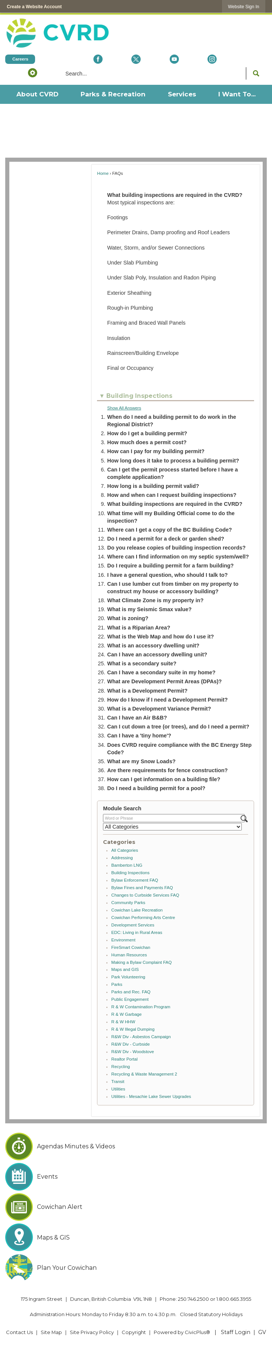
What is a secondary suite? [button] (141, 663)
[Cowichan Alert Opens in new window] (135, 1207)
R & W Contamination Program (140, 1007)
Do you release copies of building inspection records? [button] (176, 548)
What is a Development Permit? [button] (147, 691)
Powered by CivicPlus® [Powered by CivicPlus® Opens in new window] (182, 1332)
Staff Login (235, 1332)
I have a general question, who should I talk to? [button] (167, 575)
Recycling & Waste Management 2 (144, 1074)
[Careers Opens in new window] (20, 59)
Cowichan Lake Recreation (137, 910)
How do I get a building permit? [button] (147, 433)
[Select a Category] (172, 826)
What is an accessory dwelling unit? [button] (153, 646)
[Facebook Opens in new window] (98, 59)
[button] (32, 72)
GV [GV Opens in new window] (262, 1332)
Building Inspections (130, 872)
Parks (116, 984)
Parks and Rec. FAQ (130, 992)
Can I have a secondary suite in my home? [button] (161, 672)
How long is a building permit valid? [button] (153, 486)
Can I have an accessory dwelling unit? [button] (157, 654)
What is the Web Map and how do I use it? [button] (160, 637)
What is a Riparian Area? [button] (138, 628)
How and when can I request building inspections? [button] (171, 495)
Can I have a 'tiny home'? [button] (139, 736)
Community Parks (128, 902)
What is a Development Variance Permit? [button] (159, 709)
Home (103, 173)
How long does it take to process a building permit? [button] (173, 461)
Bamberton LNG (126, 865)
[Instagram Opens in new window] (212, 59)
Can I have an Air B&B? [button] (137, 718)
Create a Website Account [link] (34, 6)
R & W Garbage (126, 1014)
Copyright (134, 1332)
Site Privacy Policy (92, 1332)
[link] (243, 6)
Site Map (51, 1332)
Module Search (122, 808)
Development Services (132, 925)
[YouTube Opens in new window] (174, 59)
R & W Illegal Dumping (132, 1029)
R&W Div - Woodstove (132, 1051)
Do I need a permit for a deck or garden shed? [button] (165, 539)
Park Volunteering (128, 977)
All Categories (124, 850)
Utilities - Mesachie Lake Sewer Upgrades (151, 1096)
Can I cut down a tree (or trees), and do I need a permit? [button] (178, 727)
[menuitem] (37, 94)
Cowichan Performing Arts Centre (143, 917)
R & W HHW (123, 1021)
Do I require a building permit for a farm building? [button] (170, 566)
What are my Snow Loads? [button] (141, 761)
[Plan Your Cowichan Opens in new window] (135, 1268)
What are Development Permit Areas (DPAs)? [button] (164, 681)
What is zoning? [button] (127, 618)
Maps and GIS (125, 969)
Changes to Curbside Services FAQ (145, 895)
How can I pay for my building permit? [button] (155, 451)
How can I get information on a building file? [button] (163, 779)
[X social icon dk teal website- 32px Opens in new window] (136, 59)
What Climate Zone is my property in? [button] (155, 600)
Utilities (118, 1089)
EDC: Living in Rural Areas (136, 932)
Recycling (120, 1066)
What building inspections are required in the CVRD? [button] (174, 504)
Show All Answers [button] (124, 408)
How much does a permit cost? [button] (147, 442)
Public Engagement (129, 999)
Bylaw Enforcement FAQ (134, 880)
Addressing (122, 857)
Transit (117, 1081)
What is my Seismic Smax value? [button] (149, 609)
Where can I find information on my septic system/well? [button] (178, 557)
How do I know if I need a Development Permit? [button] (167, 700)
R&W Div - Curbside (130, 1044)
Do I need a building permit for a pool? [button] (156, 788)
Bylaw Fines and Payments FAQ (142, 887)
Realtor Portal (124, 1059)
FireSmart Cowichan (130, 947)
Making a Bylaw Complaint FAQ (141, 962)
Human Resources (129, 955)
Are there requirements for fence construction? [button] (167, 770)
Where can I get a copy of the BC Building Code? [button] (169, 530)
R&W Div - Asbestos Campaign (141, 1036)
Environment (123, 940)
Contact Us (19, 1332)
